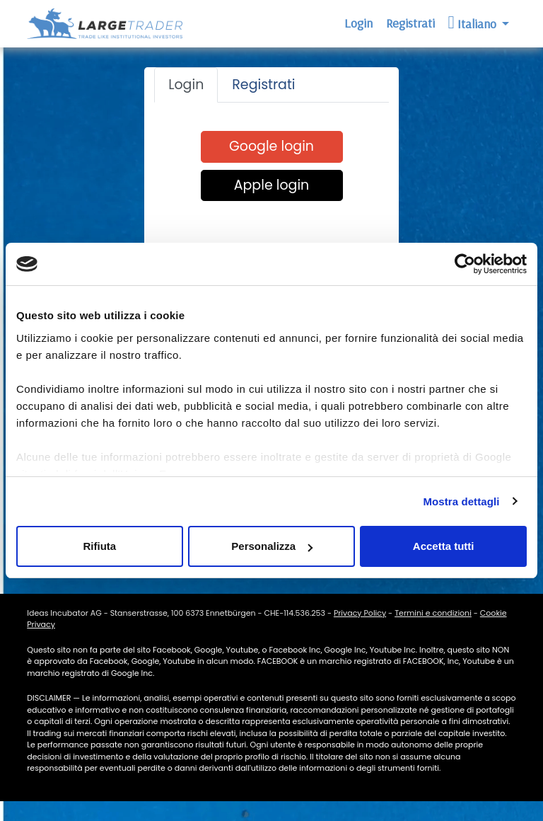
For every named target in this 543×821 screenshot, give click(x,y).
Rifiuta (99, 546)
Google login (271, 146)
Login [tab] (186, 84)
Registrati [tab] (263, 84)
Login (358, 23)
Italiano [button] (473, 22)
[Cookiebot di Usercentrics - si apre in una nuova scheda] (465, 264)
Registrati (410, 23)
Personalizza (272, 546)
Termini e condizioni (433, 613)
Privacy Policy (360, 613)
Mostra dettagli (461, 501)
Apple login (272, 185)
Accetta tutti (443, 546)
